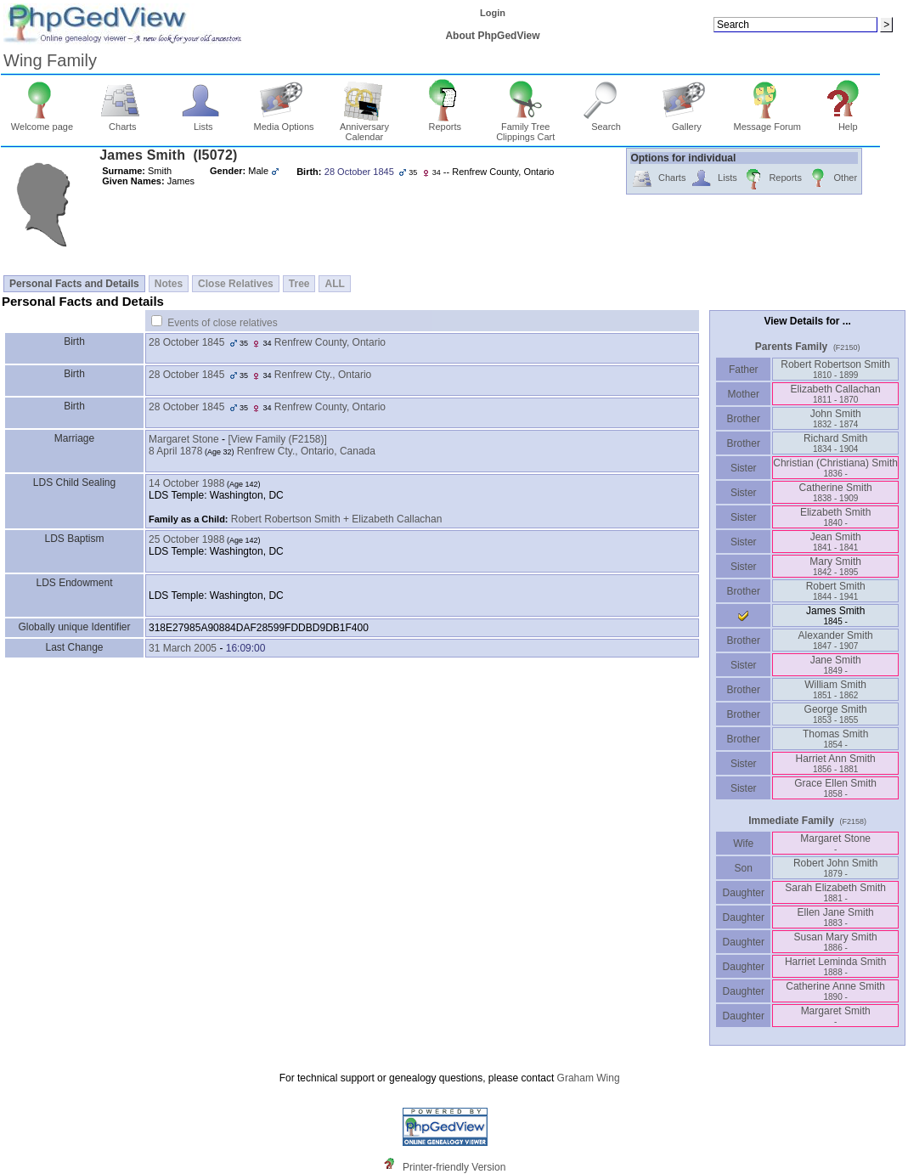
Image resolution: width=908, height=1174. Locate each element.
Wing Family (50, 60)
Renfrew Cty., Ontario (322, 375)
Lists (203, 122)
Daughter (743, 893)
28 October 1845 (186, 342)
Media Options (284, 122)
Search (606, 122)
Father (743, 369)
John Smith (835, 418)
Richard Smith (835, 443)
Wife (743, 843)
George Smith (835, 714)
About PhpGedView (492, 36)
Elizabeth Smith (835, 517)
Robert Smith (836, 590)
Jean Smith (835, 541)
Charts (123, 122)
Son (743, 868)
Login (492, 13)
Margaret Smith (836, 1015)
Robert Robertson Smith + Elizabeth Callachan (336, 519)
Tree (299, 284)
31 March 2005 (183, 648)
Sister (743, 468)
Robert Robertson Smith (835, 369)
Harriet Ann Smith (836, 763)
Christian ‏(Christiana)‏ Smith (835, 467)
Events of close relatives (222, 323)
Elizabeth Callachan (836, 393)
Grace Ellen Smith (835, 788)
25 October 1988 (186, 539)
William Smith (835, 689)
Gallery (687, 122)
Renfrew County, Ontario (330, 342)
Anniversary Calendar (364, 127)
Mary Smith (835, 566)
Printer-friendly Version (454, 1167)
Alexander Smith (835, 640)
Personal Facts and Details (74, 284)
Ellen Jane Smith (836, 917)
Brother (743, 419)
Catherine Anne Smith (835, 991)
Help (848, 122)
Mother (743, 394)
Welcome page (42, 122)
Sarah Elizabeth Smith (835, 892)
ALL (334, 284)
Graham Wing (588, 1078)
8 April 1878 (175, 451)
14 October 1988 (186, 483)
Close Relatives (236, 284)
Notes (169, 284)
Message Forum (767, 122)
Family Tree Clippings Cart (525, 127)
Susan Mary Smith (835, 941)
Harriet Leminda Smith (835, 966)
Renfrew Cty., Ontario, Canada (306, 451)
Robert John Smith (835, 867)
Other (832, 178)
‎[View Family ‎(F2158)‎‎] (277, 439)
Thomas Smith (835, 738)
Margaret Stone (184, 439)
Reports (444, 122)
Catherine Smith (835, 492)
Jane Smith (835, 664)
